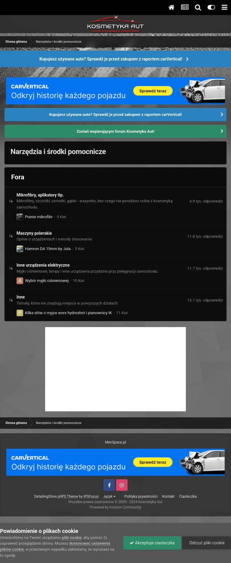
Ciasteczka (188, 496)
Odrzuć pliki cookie (206, 542)
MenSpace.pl (115, 442)
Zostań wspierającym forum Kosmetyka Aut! (115, 131)
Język (109, 496)
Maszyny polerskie (34, 233)
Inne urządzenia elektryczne (43, 265)
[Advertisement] (115, 369)
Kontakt (168, 496)
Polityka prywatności (141, 496)
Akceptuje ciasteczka (152, 542)
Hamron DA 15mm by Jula (48, 248)
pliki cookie (72, 537)
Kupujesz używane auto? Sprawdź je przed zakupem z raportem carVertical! (110, 59)
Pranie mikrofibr (39, 217)
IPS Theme (69, 496)
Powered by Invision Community (115, 507)
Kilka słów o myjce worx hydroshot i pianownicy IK (68, 313)
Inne (21, 297)
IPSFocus (91, 496)
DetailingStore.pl (47, 496)
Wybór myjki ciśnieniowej (47, 280)
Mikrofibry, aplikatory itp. (40, 195)
